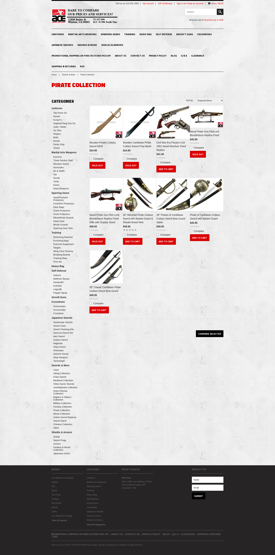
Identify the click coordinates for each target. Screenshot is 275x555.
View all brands (59, 520)
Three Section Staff (63, 160)
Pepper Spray (60, 292)
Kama (56, 185)
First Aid (57, 261)
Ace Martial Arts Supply (62, 478)
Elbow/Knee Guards (63, 217)
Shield (56, 436)
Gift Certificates (165, 3)
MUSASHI (56, 503)
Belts (55, 137)
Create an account (194, 3)
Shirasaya (58, 350)
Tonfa (56, 181)
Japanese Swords (62, 45)
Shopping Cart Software (117, 545)
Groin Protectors (61, 214)
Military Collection (62, 403)
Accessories (59, 306)
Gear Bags (58, 207)
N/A (53, 486)
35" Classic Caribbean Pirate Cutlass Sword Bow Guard (105, 289)
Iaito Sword (59, 336)
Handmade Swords (63, 322)
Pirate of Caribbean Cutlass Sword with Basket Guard (205, 217)
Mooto (54, 490)
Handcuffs (58, 282)
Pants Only (59, 144)
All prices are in (213, 20)
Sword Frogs (59, 440)
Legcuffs (57, 289)
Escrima (57, 157)
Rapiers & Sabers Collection (62, 398)
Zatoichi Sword (60, 354)
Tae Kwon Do (60, 112)
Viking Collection (61, 373)
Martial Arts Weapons (82, 34)
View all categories (96, 524)
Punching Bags (61, 240)
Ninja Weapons (61, 188)
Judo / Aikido (59, 127)
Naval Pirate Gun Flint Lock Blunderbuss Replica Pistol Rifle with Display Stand (104, 219)
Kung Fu (57, 120)
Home (54, 75)
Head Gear (59, 221)
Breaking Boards (61, 254)
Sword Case (59, 325)
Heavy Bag (145, 34)
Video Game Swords (63, 384)
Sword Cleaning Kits (63, 329)
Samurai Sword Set (63, 332)
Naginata (57, 343)
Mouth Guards (60, 224)
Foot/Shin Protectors (63, 203)
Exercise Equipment (63, 244)
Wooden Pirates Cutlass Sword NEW (102, 144)
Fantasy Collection (62, 406)
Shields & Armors (112, 45)
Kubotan (57, 285)
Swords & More (87, 45)
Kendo (56, 141)
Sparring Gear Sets (63, 228)
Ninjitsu (57, 134)
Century (55, 499)
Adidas (55, 482)
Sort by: (189, 100)
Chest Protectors (61, 210)
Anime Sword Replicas (64, 417)
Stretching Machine (63, 237)
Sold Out (97, 165)
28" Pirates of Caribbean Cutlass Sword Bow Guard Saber (170, 219)
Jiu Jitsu (57, 130)
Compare (98, 158)
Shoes (56, 148)
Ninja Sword (59, 347)
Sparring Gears (110, 34)
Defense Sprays (61, 278)
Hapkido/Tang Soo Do (64, 123)
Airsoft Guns (184, 34)
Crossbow (58, 313)
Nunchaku (58, 167)
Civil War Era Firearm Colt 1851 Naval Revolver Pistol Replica (171, 146)
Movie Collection (61, 413)
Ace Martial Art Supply (62, 516)
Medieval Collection (63, 380)
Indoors (57, 275)
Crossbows (204, 34)
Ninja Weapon (60, 357)
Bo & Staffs (59, 171)
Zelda (54, 511)
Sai (55, 174)
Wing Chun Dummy (63, 251)
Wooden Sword (61, 164)
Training (129, 34)
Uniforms (58, 34)
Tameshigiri (59, 361)
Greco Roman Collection (60, 392)
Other (56, 427)
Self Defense (164, 34)
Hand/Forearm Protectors (60, 198)
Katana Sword (60, 340)
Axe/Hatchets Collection (65, 387)
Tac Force (56, 495)
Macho (55, 507)
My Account (148, 3)
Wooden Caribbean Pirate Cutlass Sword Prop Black (137, 144)
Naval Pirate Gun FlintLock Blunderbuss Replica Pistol (204, 133)
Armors (57, 443)
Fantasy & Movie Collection (61, 448)
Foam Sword (59, 377)
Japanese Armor (61, 453)
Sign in (180, 3)
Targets (57, 247)
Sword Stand (59, 420)
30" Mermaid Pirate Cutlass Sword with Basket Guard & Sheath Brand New (138, 219)
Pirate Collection (61, 410)
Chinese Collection (62, 424)
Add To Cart (166, 169)
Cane (56, 370)
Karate (56, 116)
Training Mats (60, 258)
